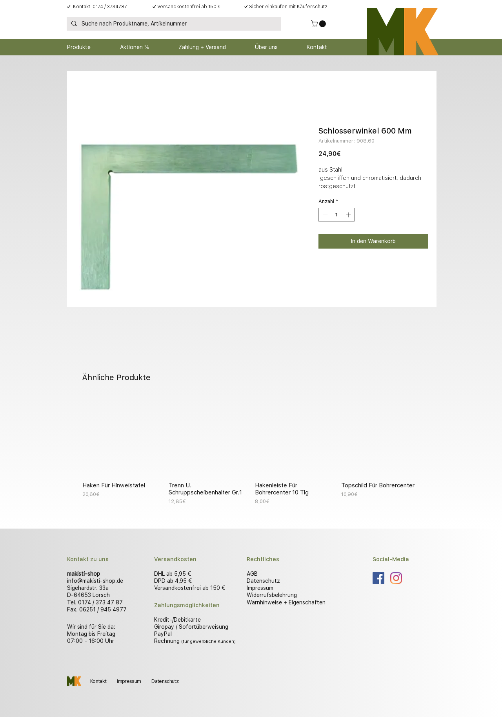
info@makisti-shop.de (95, 581)
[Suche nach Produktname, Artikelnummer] (173, 24)
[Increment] (349, 214)
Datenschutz (263, 581)
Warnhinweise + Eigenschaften (286, 602)
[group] (251, 451)
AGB (252, 574)
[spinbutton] (336, 214)
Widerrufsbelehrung (272, 595)
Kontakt (98, 681)
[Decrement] (324, 214)
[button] (319, 23)
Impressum (260, 588)
